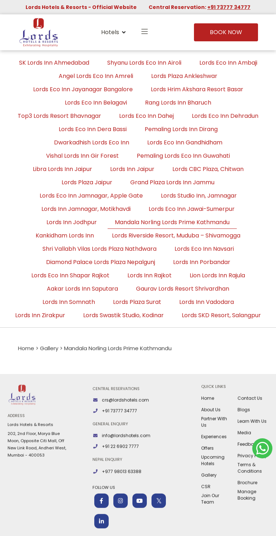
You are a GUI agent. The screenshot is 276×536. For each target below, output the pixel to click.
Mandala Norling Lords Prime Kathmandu (172, 222)
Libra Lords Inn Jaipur (62, 169)
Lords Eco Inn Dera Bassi (93, 129)
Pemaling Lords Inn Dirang (181, 129)
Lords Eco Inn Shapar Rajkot (70, 275)
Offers (207, 475)
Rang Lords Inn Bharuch (178, 102)
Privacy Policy (252, 483)
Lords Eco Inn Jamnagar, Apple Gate (91, 195)
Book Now (226, 32)
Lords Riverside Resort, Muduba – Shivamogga (176, 235)
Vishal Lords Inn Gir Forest (82, 156)
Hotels (113, 32)
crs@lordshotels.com (125, 427)
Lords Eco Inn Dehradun (225, 116)
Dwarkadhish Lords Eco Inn (91, 142)
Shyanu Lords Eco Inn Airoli (144, 63)
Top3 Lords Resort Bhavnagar (59, 116)
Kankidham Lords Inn (65, 235)
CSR (206, 513)
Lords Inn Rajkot (149, 275)
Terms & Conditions (249, 495)
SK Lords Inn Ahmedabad (54, 63)
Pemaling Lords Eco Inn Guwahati (183, 156)
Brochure (247, 510)
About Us (211, 437)
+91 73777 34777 (228, 7)
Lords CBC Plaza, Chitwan (208, 169)
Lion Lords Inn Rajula (217, 275)
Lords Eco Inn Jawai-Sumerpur (192, 209)
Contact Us (249, 425)
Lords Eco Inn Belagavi (96, 102)
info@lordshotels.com (126, 462)
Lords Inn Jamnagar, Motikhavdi (86, 209)
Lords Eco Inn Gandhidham (184, 142)
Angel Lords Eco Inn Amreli (96, 76)
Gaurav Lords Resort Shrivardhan (182, 289)
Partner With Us (214, 449)
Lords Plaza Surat (137, 302)
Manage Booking (246, 522)
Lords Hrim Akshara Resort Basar (197, 89)
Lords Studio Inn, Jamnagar (199, 195)
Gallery (209, 502)
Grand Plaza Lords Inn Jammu (172, 182)
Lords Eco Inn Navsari (204, 249)
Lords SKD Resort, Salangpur (221, 315)
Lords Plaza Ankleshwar (184, 76)
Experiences (214, 464)
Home (207, 425)
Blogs (243, 437)
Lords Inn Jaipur (132, 169)
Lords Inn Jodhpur (71, 222)
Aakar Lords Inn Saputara (82, 289)
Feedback (248, 471)
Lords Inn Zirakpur (40, 315)
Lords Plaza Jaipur (87, 182)
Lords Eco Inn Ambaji (228, 63)
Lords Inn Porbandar (201, 262)
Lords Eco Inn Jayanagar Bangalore (83, 89)
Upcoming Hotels (213, 487)
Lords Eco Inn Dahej (146, 116)
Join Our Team (210, 525)
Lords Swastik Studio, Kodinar (123, 315)
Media (244, 460)
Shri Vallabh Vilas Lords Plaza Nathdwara (99, 249)
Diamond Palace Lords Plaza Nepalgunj (100, 262)
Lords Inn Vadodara (206, 302)
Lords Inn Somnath (68, 302)
